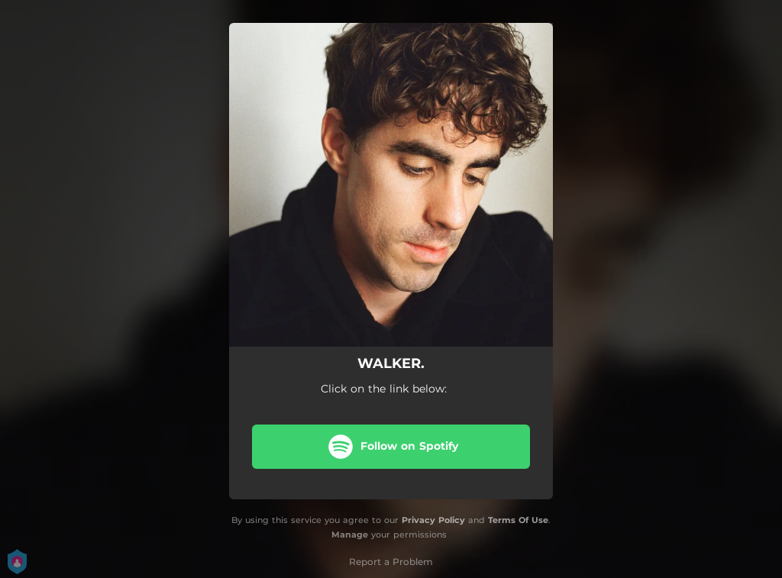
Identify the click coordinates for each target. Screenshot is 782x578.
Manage (349, 534)
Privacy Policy (433, 520)
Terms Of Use (518, 520)
